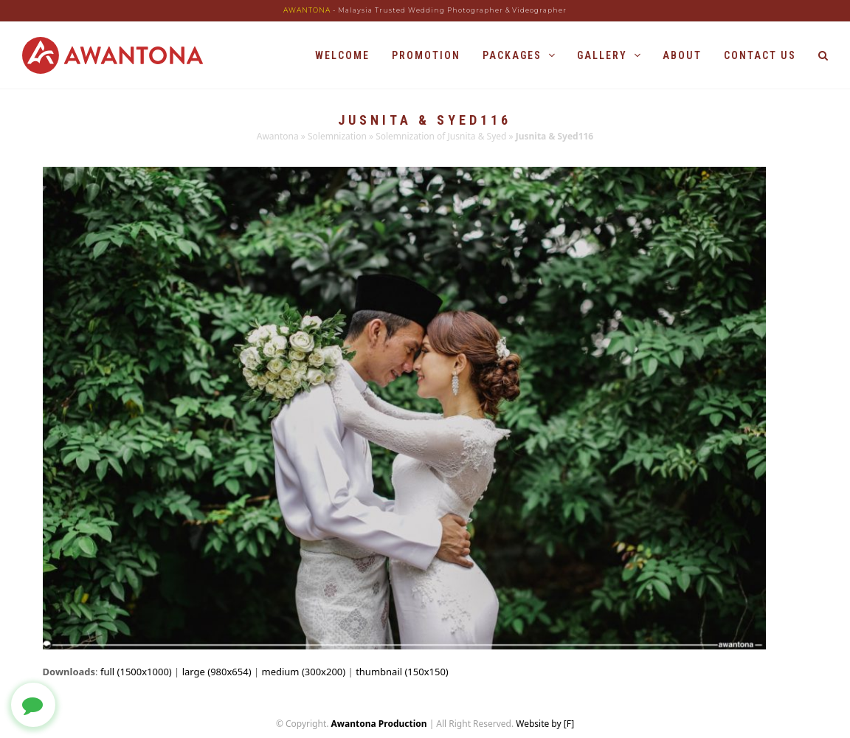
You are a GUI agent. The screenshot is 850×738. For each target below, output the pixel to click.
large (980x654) (217, 671)
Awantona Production (379, 723)
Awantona (278, 136)
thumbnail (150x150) (402, 671)
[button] (823, 55)
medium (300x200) (304, 671)
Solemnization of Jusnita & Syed (441, 136)
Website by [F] (545, 723)
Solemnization (337, 136)
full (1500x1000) (136, 671)
